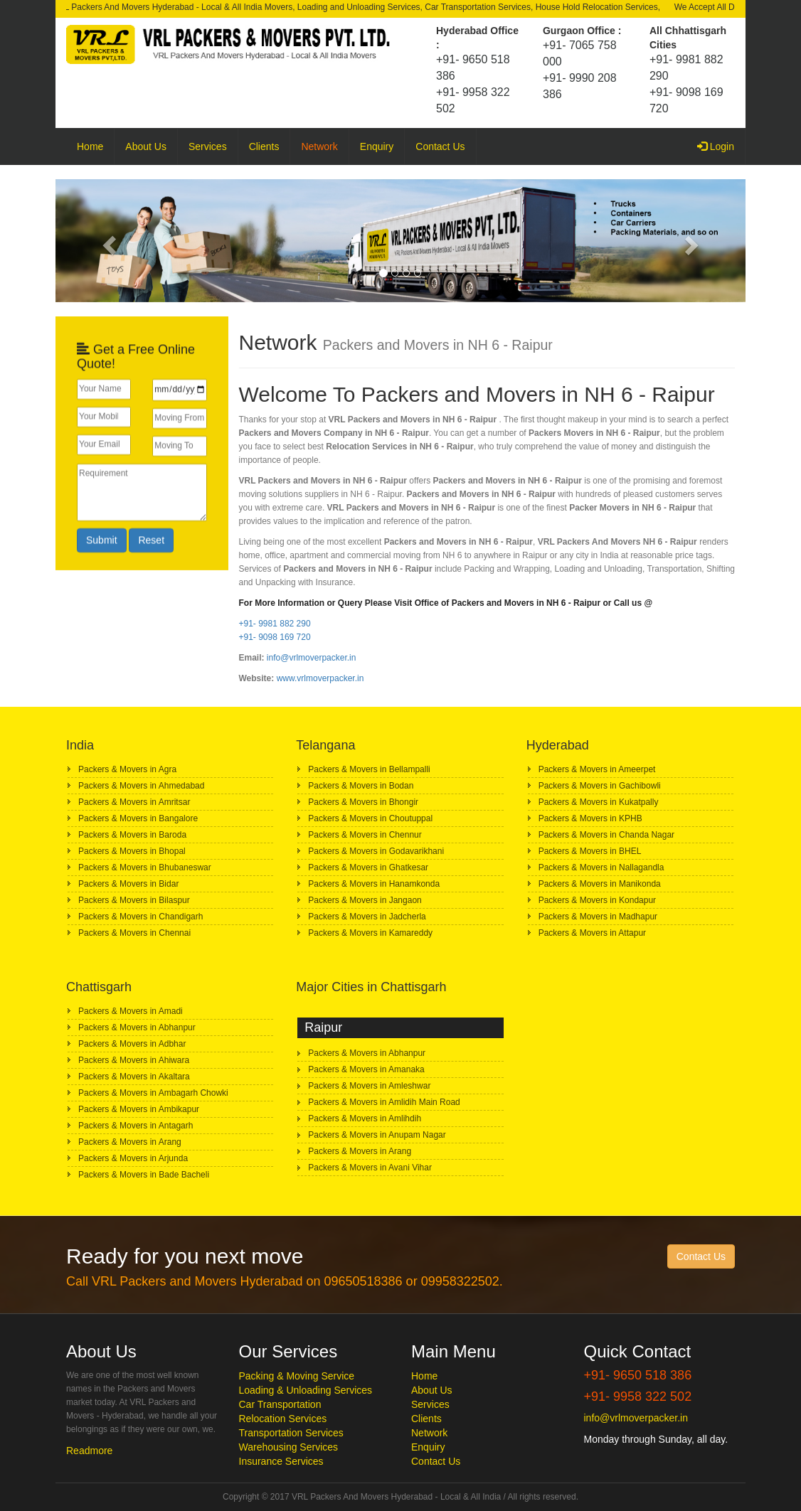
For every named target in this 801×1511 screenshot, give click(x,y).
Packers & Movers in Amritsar (134, 802)
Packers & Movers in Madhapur (598, 917)
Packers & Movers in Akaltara (134, 1077)
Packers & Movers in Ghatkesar (368, 867)
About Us (145, 146)
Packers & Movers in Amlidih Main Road (384, 1102)
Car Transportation (280, 1404)
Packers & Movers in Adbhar (132, 1044)
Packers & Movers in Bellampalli (369, 769)
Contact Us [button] (701, 1256)
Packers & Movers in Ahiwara (133, 1060)
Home (90, 146)
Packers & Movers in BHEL (590, 851)
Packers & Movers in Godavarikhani (376, 851)
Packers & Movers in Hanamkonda (374, 884)
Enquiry (376, 146)
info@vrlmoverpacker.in (311, 658)
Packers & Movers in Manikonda (600, 884)
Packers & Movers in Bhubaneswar (144, 867)
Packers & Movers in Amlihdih (364, 1118)
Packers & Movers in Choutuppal (370, 818)
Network (319, 146)
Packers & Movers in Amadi (130, 1011)
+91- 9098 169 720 (275, 637)
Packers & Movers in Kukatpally (599, 802)
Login (721, 145)
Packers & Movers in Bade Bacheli (143, 1175)
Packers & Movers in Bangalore (138, 818)
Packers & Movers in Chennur (364, 835)
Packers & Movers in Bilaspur (134, 900)
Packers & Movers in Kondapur (597, 900)
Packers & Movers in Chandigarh (140, 917)
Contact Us (440, 146)
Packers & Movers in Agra (127, 769)
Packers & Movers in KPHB (590, 818)
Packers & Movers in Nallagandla (601, 867)
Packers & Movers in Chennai (134, 933)
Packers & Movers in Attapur (592, 933)
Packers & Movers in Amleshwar (369, 1086)
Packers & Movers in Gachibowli (600, 786)
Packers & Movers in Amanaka (366, 1069)
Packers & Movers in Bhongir (363, 802)
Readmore (89, 1450)
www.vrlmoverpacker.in (320, 678)
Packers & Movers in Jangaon (364, 900)
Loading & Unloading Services (306, 1390)
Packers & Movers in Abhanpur (137, 1027)
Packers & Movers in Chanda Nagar (606, 835)
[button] (107, 240)
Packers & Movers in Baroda (132, 835)
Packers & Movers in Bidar (128, 884)
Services (208, 146)
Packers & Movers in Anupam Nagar (376, 1135)
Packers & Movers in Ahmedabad (141, 786)
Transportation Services (291, 1432)
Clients (264, 146)
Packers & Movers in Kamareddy (370, 933)
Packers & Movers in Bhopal (132, 851)
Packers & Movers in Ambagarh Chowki (153, 1093)
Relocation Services (283, 1418)
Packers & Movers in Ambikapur (138, 1109)
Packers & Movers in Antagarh (135, 1126)
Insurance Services (281, 1461)
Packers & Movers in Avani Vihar (370, 1168)
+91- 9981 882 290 (275, 624)
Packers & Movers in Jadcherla (366, 917)
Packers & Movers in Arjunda (133, 1158)
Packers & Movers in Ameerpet (597, 769)
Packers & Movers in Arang (129, 1142)
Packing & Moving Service (297, 1376)
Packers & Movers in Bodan (360, 786)
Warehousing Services (289, 1447)
